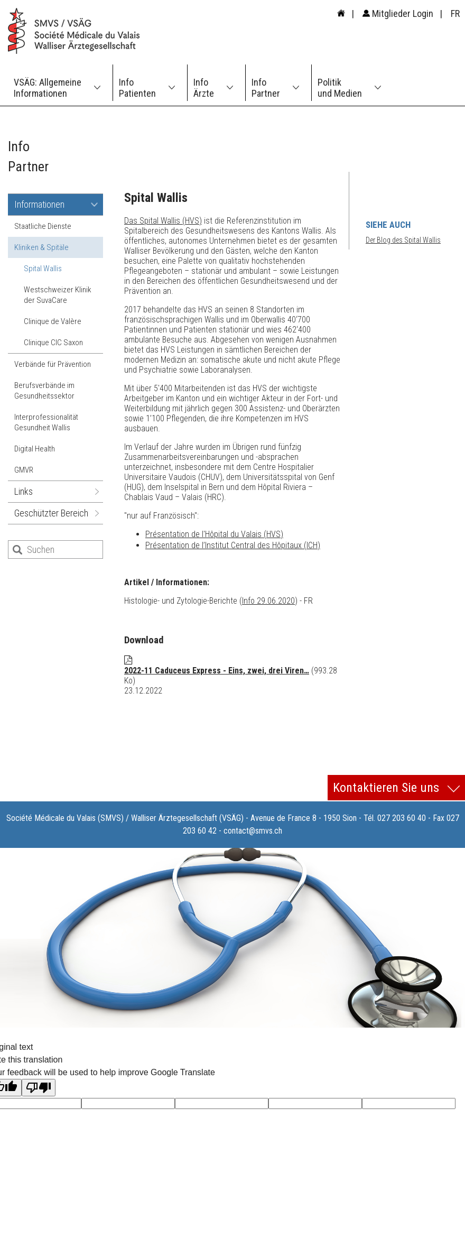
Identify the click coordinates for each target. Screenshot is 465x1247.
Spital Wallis (43, 268)
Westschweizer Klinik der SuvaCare (57, 295)
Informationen (39, 204)
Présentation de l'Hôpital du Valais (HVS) (214, 534)
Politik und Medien (340, 88)
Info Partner (266, 88)
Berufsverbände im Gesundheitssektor (44, 391)
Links (23, 491)
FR (455, 13)
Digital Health (34, 449)
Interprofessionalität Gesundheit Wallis (46, 422)
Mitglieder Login (397, 13)
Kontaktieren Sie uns (396, 787)
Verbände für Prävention (52, 364)
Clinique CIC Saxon (53, 342)
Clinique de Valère (52, 321)
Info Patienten (137, 88)
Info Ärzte (203, 88)
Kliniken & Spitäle (41, 247)
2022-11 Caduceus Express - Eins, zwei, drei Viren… (216, 671)
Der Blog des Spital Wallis (403, 240)
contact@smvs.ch (253, 831)
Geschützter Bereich (51, 513)
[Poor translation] (38, 1087)
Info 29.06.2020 (268, 601)
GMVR (23, 470)
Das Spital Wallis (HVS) (163, 221)
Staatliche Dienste (42, 226)
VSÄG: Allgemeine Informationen (47, 88)
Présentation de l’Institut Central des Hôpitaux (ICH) (232, 545)
